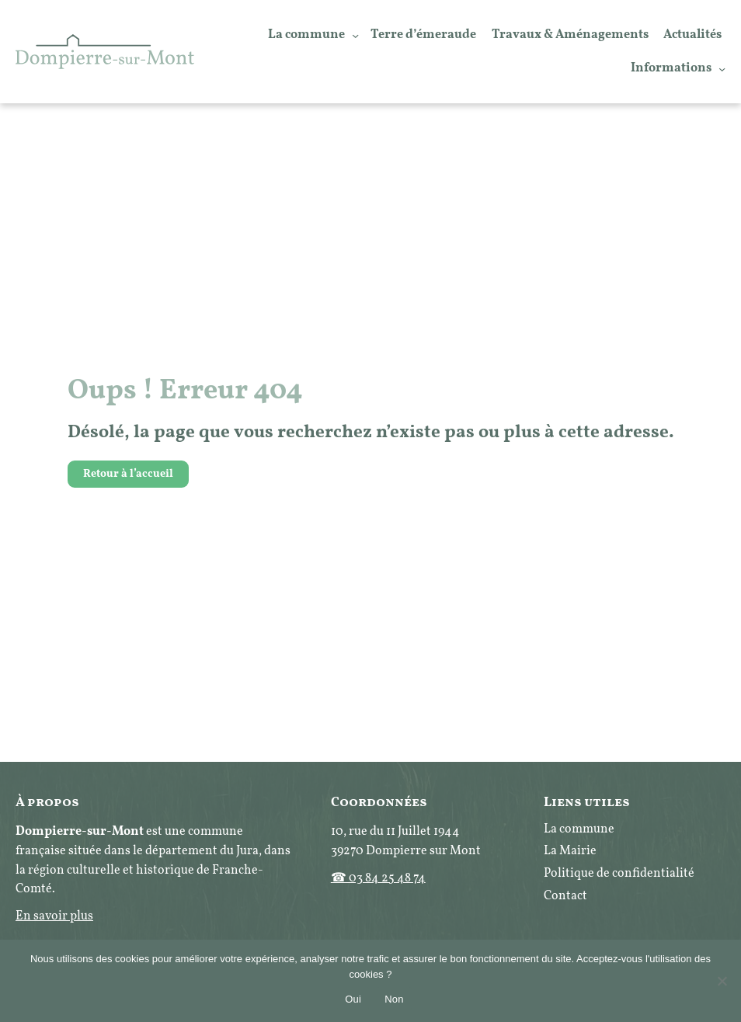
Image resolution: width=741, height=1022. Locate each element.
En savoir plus (54, 916)
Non (394, 999)
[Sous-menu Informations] (721, 67)
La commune (306, 35)
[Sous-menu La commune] (355, 34)
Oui (353, 999)
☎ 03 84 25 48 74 (378, 878)
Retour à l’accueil (128, 474)
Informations (671, 68)
